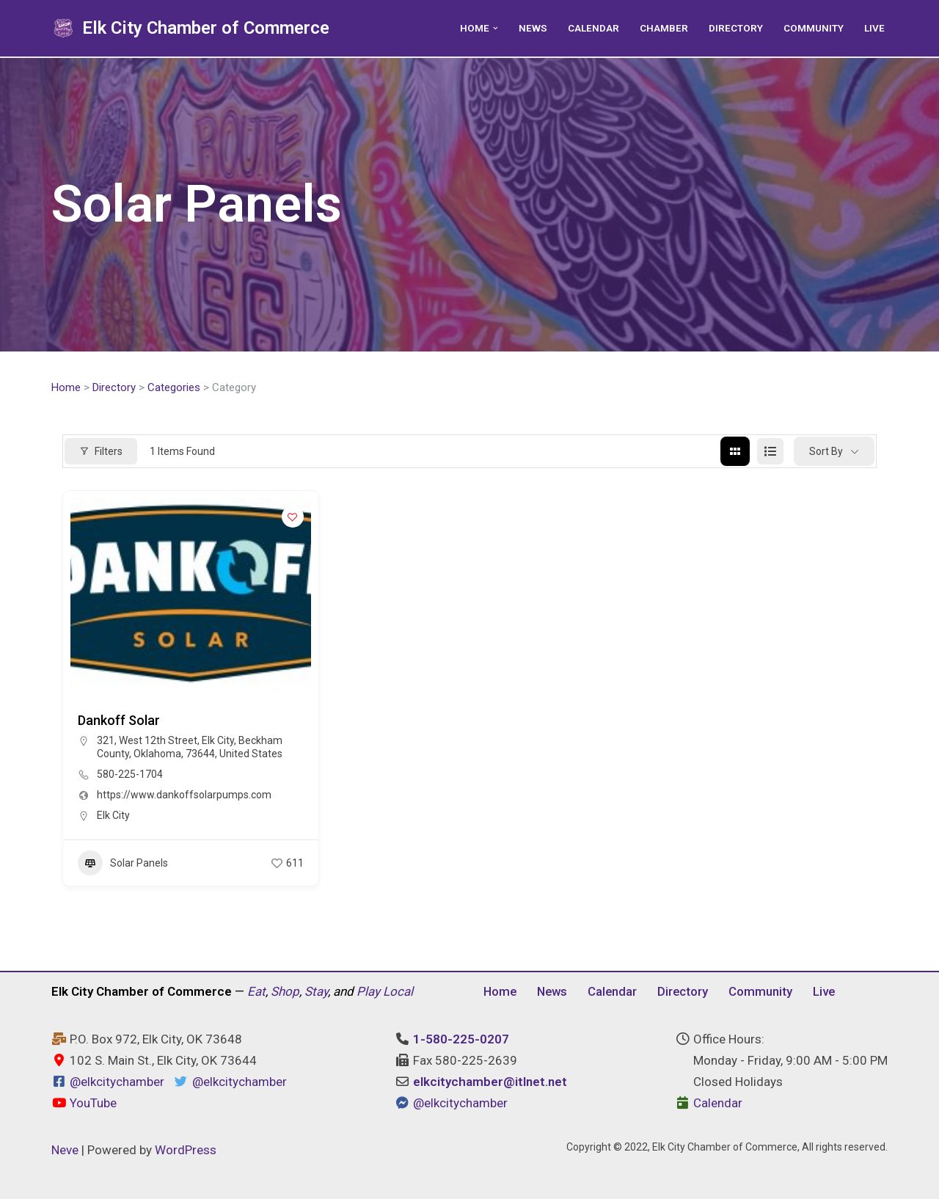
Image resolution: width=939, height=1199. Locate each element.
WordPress (185, 1149)
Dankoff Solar (119, 721)
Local (398, 991)
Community (813, 28)
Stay (316, 991)
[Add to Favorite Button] (293, 517)
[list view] (770, 452)
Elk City (113, 816)
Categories (173, 387)
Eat (256, 991)
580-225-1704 (130, 775)
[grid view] (735, 452)
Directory (736, 28)
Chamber (664, 28)
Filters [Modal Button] (101, 451)
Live (874, 28)
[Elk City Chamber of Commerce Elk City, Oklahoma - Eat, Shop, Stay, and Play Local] (190, 28)
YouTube (84, 1103)
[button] (495, 28)
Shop (285, 991)
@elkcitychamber (117, 1082)
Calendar (593, 28)
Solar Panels (123, 863)
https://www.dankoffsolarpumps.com (184, 795)
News (533, 28)
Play (368, 991)
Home (66, 387)
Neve (64, 1149)
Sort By (826, 451)
